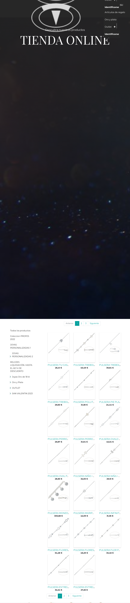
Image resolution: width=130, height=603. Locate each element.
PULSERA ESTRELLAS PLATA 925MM (68, 587)
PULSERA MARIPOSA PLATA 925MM (94, 513)
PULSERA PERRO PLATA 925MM (92, 439)
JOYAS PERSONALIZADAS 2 (22, 355)
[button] (115, 27)
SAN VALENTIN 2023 (22, 393)
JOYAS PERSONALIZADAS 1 (20, 346)
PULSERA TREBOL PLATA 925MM (92, 365)
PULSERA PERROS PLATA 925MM (67, 439)
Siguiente (94, 323)
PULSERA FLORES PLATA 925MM (66, 550)
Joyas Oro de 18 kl (21, 376)
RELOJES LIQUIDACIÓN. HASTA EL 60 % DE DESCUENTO (21, 367)
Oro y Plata (17, 382)
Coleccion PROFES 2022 (19, 337)
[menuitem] (115, 12)
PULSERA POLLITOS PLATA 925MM (93, 402)
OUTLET (16, 388)
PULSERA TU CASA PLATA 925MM (67, 365)
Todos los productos (20, 330)
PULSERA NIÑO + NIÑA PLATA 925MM (95, 476)
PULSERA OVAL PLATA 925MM (65, 476)
